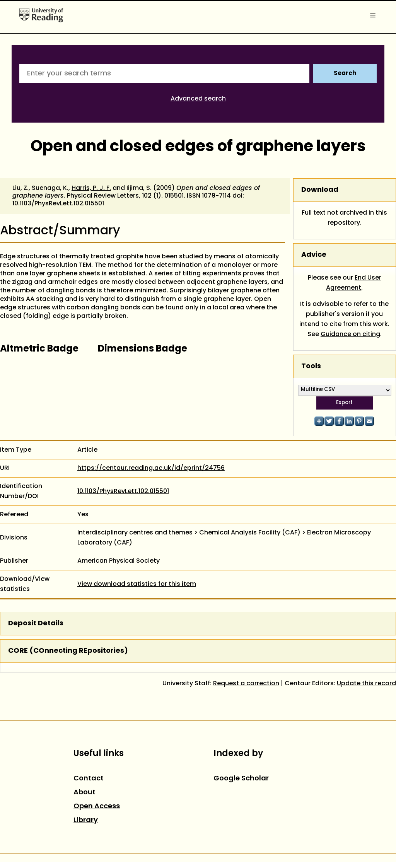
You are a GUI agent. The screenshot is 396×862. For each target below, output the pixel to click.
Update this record (366, 684)
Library (85, 820)
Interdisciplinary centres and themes (135, 533)
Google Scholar (241, 779)
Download (319, 190)
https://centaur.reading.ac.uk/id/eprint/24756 (151, 468)
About (84, 793)
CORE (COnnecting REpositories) (68, 651)
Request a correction (246, 684)
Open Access (96, 806)
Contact (88, 779)
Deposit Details (35, 624)
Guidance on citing (350, 334)
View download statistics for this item (136, 584)
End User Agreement (353, 283)
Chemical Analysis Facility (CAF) (249, 533)
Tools (311, 366)
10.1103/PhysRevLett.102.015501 (58, 204)
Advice (313, 255)
